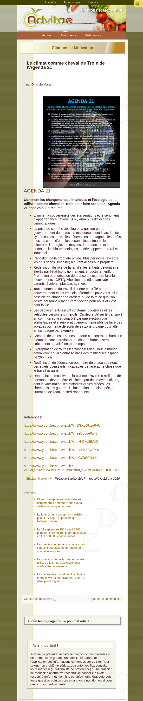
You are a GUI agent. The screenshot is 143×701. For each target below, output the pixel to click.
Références (93, 35)
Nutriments (68, 35)
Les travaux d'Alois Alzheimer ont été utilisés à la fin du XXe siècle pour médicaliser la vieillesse (60, 563)
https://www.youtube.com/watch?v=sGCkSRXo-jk (60, 458)
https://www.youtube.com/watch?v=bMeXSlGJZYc (61, 450)
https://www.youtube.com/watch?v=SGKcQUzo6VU (62, 425)
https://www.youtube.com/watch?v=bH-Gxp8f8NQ (61, 441)
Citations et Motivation (72, 48)
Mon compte (72, 2)
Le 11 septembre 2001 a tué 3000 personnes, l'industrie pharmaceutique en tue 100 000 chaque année (61, 533)
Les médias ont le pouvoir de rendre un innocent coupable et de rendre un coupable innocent (62, 548)
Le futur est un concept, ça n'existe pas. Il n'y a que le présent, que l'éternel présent (59, 518)
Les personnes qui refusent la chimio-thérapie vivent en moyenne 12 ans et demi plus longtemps (61, 578)
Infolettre (50, 2)
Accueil (47, 35)
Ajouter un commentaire (106, 599)
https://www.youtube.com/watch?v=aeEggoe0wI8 (60, 433)
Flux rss (93, 2)
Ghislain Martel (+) (39, 478)
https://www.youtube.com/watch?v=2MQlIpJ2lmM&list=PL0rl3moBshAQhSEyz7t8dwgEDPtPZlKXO (73, 468)
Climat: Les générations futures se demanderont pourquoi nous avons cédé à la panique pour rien (59, 503)
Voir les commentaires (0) (40, 599)
